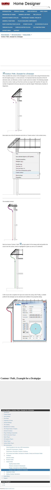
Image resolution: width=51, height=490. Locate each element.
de (4, 483)
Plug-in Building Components (27, 21)
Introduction (6, 11)
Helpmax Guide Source (9, 488)
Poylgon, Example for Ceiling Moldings (18, 467)
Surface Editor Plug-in (22, 27)
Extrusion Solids (10, 457)
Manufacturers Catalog (10, 17)
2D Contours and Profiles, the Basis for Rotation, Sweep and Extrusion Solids (24, 453)
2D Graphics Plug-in (41, 24)
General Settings (24, 14)
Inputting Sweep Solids (14, 463)
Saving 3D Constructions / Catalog (14, 449)
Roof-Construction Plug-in (11, 24)
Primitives (8, 455)
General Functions (8, 21)
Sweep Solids (26, 34)
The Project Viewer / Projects (31, 17)
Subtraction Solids (10, 472)
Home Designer (5, 4)
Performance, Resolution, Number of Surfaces (17, 451)
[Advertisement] (16, 53)
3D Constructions (39, 27)
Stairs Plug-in (27, 24)
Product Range (19, 11)
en (4, 485)
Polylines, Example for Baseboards (17, 465)
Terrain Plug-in (7, 27)
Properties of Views (8, 14)
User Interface (32, 11)
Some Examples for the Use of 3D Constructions (17, 447)
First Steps (43, 11)
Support (16, 30)
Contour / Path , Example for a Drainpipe (18, 470)
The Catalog (37, 14)
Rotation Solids (9, 459)
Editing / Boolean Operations (13, 474)
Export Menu (6, 30)
